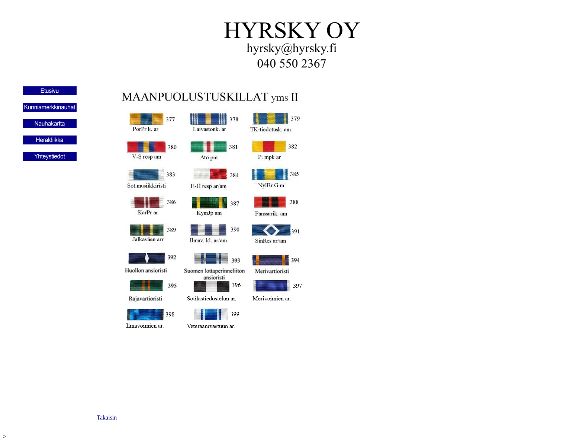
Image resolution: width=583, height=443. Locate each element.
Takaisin (107, 417)
